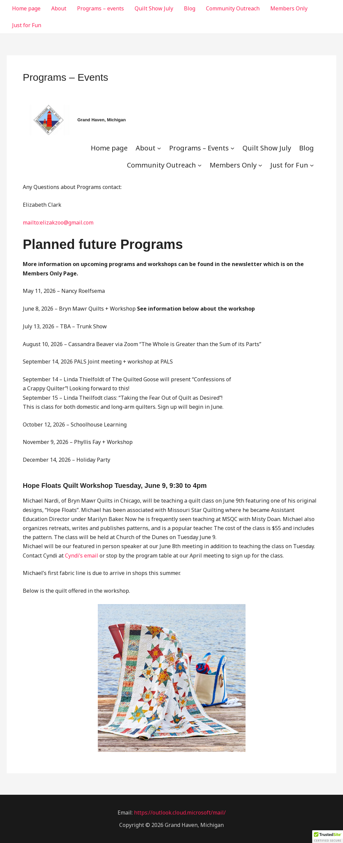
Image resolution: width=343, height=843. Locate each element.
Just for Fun (26, 25)
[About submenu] (159, 148)
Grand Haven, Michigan (101, 119)
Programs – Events (199, 147)
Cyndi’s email (81, 555)
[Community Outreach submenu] (200, 165)
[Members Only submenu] (260, 165)
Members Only (288, 8)
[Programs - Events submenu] (232, 148)
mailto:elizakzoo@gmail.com (58, 222)
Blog (189, 8)
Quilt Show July (154, 8)
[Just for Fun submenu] (312, 165)
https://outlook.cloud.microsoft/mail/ (180, 812)
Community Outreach (233, 8)
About (58, 8)
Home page (26, 8)
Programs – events (100, 8)
